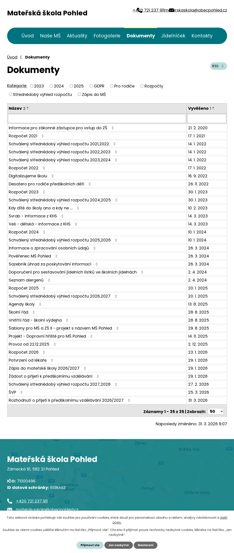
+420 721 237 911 (122, 13)
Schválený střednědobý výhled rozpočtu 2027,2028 (64, 384)
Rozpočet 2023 (28, 191)
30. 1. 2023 (198, 191)
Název (17, 108)
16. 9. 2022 (198, 175)
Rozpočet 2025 (28, 287)
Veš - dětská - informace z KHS (44, 223)
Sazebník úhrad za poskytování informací (54, 263)
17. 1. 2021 (196, 135)
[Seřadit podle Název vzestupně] (27, 107)
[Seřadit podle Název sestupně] (27, 109)
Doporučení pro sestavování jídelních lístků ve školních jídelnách (77, 271)
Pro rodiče (124, 86)
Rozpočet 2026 (28, 351)
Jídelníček (173, 35)
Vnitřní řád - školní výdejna (39, 319)
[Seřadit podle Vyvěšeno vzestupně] (213, 107)
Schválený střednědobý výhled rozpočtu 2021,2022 (63, 143)
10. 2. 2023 (198, 207)
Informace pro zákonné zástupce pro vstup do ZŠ (62, 127)
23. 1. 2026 (198, 351)
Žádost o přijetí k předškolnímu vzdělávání (55, 376)
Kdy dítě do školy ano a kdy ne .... (45, 207)
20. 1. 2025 (198, 287)
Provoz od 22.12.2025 (33, 343)
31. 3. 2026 (198, 400)
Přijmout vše (87, 545)
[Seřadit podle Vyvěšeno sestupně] (213, 109)
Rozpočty (153, 86)
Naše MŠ (50, 35)
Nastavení (148, 545)
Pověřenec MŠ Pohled (34, 255)
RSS (217, 68)
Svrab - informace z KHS (37, 215)
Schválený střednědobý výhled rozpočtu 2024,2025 (64, 199)
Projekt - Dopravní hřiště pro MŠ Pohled (51, 335)
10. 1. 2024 (197, 231)
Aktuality (77, 35)
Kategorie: (17, 85)
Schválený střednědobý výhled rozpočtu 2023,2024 (64, 159)
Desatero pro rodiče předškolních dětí (50, 183)
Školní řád (23, 311)
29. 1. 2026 (198, 360)
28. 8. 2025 (198, 311)
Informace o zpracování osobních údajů (53, 247)
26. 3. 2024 (198, 247)
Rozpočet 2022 (28, 167)
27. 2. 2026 (198, 384)
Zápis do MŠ (94, 94)
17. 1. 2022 (197, 167)
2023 (39, 86)
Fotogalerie (107, 35)
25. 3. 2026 (198, 392)
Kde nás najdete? (172, 485)
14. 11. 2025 (198, 335)
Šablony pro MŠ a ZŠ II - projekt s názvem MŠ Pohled (64, 327)
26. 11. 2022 (198, 183)
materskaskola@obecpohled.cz (189, 13)
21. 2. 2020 (198, 127)
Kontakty (202, 35)
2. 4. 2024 (197, 271)
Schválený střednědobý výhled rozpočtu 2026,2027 (64, 295)
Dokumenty (141, 35)
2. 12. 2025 (198, 343)
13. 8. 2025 (198, 303)
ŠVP (16, 392)
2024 (59, 86)
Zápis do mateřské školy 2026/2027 (48, 368)
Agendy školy (26, 303)
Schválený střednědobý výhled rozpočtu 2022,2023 (64, 151)
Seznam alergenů (30, 279)
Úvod (27, 35)
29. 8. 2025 (198, 327)
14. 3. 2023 (198, 215)
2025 (79, 86)
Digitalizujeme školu (32, 175)
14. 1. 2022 (197, 143)
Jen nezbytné (118, 545)
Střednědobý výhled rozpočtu (42, 94)
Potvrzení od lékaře (32, 360)
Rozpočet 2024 (28, 231)
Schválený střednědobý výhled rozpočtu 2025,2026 (64, 239)
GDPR (99, 86)
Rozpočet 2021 (27, 135)
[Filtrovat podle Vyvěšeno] (206, 118)
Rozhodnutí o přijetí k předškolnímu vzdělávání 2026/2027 (70, 400)
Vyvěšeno (199, 108)
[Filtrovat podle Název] (97, 118)
